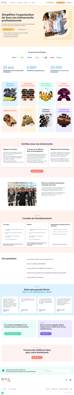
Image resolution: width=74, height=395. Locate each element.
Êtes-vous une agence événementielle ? (36, 263)
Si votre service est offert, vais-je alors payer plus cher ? (40, 259)
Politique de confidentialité (63, 388)
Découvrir (25, 2)
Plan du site (48, 388)
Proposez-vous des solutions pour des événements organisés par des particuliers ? (47, 272)
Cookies (70, 388)
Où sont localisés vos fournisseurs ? (35, 277)
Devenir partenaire (12, 388)
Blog (30, 2)
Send (71, 370)
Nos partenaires (20, 2)
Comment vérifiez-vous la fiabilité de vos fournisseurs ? (40, 268)
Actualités (33, 2)
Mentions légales (54, 388)
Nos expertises (12, 2)
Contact (4, 388)
